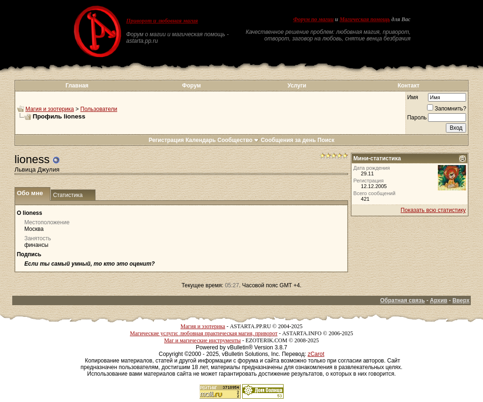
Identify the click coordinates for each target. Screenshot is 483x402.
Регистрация (166, 140)
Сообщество (238, 140)
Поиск (325, 140)
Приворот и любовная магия (162, 20)
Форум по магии (313, 19)
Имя (412, 97)
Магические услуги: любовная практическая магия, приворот (203, 333)
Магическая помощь (365, 19)
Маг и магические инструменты (202, 340)
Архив (438, 300)
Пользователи (98, 109)
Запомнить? (446, 108)
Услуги (296, 85)
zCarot (316, 354)
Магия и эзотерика (49, 109)
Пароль (417, 117)
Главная (76, 85)
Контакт (408, 85)
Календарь (200, 140)
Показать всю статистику (433, 210)
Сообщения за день (288, 140)
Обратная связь (402, 300)
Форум (191, 85)
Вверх (460, 300)
